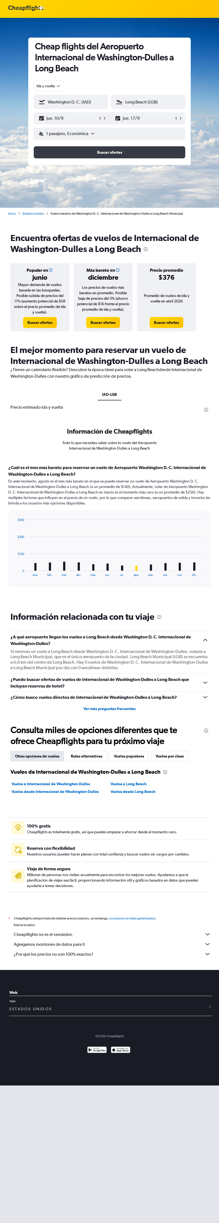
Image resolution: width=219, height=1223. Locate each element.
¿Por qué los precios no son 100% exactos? (112, 954)
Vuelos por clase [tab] (170, 756)
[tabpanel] (109, 531)
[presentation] (145, 249)
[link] (40, 322)
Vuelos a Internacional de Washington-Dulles (51, 784)
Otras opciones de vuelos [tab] (37, 756)
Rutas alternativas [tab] (86, 756)
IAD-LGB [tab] (109, 394)
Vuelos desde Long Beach (133, 791)
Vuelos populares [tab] (129, 756)
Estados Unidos (33, 213)
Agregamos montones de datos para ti (112, 944)
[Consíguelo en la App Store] (121, 1050)
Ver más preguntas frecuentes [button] (109, 708)
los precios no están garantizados (132, 918)
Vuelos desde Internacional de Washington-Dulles (55, 791)
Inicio (12, 213)
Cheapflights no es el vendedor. (112, 934)
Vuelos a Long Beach (129, 784)
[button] (68, 118)
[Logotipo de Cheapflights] (25, 8)
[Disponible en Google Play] (97, 1050)
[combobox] (49, 85)
